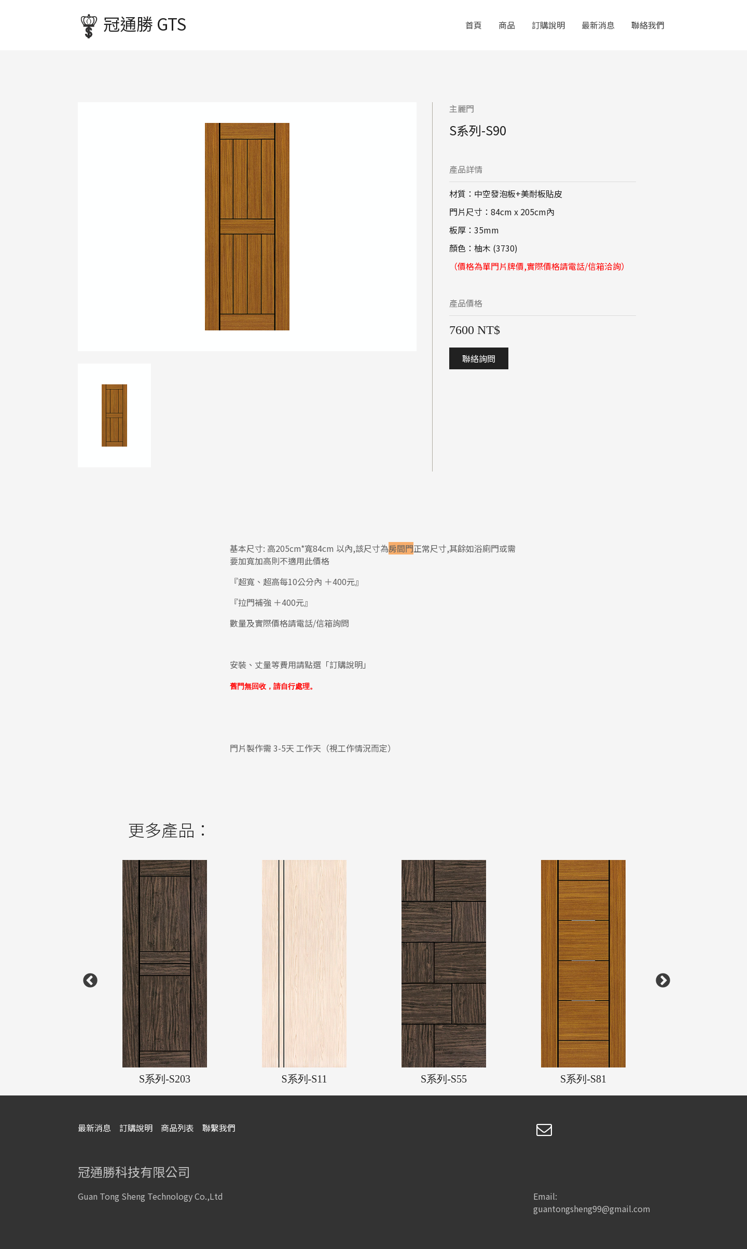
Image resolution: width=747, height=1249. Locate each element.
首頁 (473, 25)
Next (660, 978)
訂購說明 (548, 25)
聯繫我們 (219, 1127)
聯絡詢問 (478, 358)
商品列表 (177, 1127)
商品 (507, 25)
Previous (87, 978)
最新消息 (598, 25)
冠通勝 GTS (132, 25)
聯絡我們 (648, 25)
